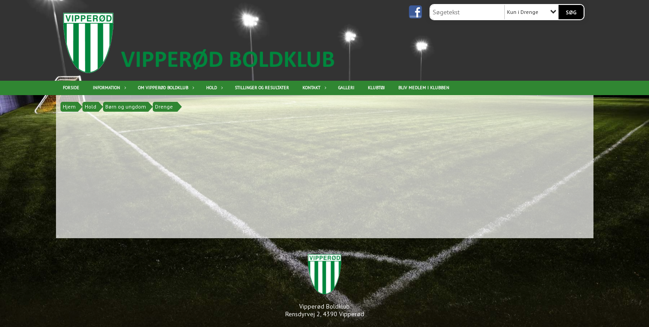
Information (109, 88)
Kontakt (313, 88)
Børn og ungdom (125, 106)
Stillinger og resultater (262, 88)
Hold (213, 88)
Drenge (164, 106)
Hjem (69, 106)
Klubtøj (376, 88)
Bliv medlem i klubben (423, 88)
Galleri (346, 88)
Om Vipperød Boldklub (165, 88)
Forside (71, 88)
